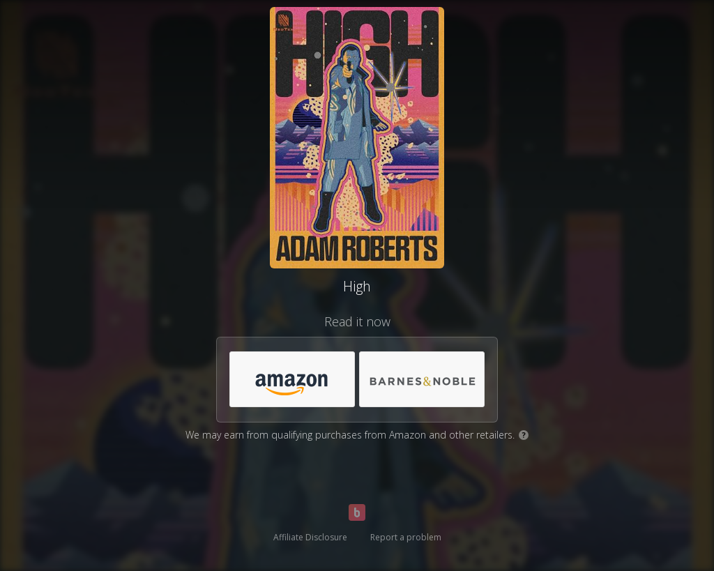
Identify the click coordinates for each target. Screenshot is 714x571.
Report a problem (405, 537)
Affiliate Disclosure (310, 537)
